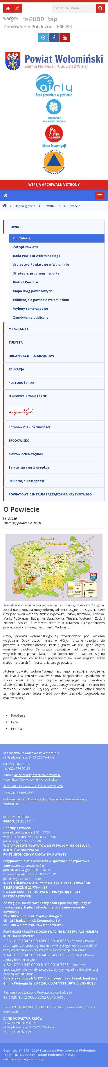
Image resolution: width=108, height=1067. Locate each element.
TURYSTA (16, 342)
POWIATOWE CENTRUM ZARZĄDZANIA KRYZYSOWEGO (50, 494)
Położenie (18, 715)
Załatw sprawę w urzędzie (29, 467)
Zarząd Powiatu (25, 247)
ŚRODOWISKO (19, 440)
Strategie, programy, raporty (36, 273)
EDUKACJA (16, 369)
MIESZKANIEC (19, 329)
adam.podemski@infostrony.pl (24, 1059)
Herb (14, 722)
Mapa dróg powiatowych (32, 291)
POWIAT (50, 206)
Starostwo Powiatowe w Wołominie (41, 264)
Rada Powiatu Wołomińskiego (36, 256)
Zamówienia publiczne (31, 317)
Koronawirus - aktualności (29, 427)
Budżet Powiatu (25, 282)
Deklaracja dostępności (27, 481)
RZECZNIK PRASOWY (18, 792)
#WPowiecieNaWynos (26, 454)
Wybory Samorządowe (30, 308)
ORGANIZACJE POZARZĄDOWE (32, 356)
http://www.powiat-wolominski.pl (35, 779)
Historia (16, 729)
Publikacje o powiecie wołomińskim (41, 300)
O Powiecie (72, 206)
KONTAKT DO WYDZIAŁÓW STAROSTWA (33, 786)
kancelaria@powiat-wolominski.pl (37, 775)
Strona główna (24, 206)
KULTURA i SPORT (22, 383)
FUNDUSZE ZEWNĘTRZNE (28, 396)
